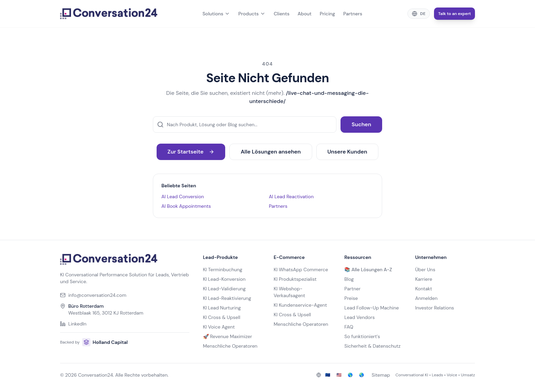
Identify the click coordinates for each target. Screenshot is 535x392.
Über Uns (425, 269)
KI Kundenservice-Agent (300, 305)
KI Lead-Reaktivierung (227, 298)
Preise (351, 298)
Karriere (423, 279)
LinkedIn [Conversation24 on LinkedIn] (73, 324)
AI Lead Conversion (182, 196)
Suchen (361, 124)
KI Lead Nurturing (222, 308)
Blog (348, 279)
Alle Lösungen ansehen (271, 151)
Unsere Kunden (347, 151)
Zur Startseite (191, 151)
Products (251, 14)
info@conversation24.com (93, 295)
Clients (281, 14)
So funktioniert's (362, 336)
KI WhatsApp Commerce (301, 269)
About (305, 14)
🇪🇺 (327, 375)
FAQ (348, 327)
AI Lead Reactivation (291, 196)
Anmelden (426, 298)
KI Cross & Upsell (221, 317)
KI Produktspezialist (295, 279)
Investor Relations (434, 308)
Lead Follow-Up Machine (371, 308)
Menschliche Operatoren (230, 346)
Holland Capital (105, 342)
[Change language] (418, 14)
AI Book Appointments (186, 206)
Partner (352, 289)
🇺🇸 (339, 375)
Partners (352, 14)
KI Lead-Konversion (224, 279)
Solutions (216, 14)
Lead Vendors (359, 317)
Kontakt (423, 289)
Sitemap (381, 375)
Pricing (327, 14)
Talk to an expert (454, 13)
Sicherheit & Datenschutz (372, 346)
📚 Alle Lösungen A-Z (368, 269)
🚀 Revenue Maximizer (227, 336)
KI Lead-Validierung (224, 289)
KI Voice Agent (219, 327)
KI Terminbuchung (223, 269)
